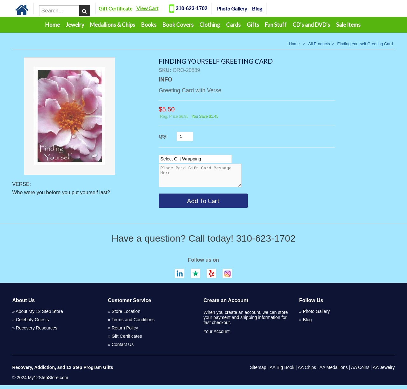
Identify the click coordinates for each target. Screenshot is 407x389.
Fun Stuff (275, 24)
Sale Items (348, 24)
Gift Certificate (126, 8)
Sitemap (258, 371)
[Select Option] (195, 159)
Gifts (253, 24)
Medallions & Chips (112, 24)
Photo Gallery (243, 8)
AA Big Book (282, 371)
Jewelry (75, 24)
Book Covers (178, 24)
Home (52, 24)
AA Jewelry (384, 371)
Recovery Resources (36, 331)
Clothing (209, 24)
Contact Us (123, 348)
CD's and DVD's (311, 24)
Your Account (217, 335)
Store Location (126, 315)
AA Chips (307, 371)
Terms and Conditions (133, 323)
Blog (268, 8)
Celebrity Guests (32, 323)
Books (148, 24)
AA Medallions (334, 371)
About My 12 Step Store (39, 315)
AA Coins (360, 371)
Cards (233, 24)
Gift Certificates (127, 340)
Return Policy (125, 331)
